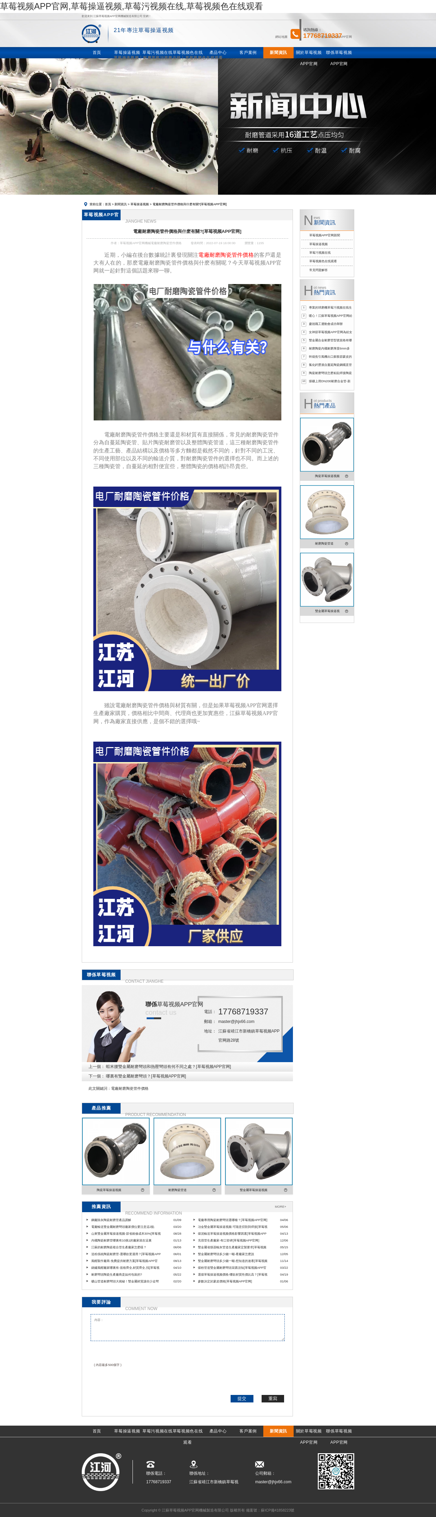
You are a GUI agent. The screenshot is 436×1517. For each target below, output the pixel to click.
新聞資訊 (120, 204)
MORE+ (280, 1206)
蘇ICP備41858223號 (277, 1510)
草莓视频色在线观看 (323, 261)
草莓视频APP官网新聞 (324, 235)
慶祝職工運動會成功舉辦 (326, 324)
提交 (241, 1398)
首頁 (108, 204)
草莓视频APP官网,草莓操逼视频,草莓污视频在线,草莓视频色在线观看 (131, 6)
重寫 (272, 1398)
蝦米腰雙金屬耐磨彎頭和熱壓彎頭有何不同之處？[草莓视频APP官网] (168, 1066)
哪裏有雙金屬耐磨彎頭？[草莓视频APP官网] (146, 1076)
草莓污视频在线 (320, 252)
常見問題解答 (318, 270)
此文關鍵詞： (100, 1088)
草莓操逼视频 (139, 204)
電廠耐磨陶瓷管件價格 (130, 1088)
